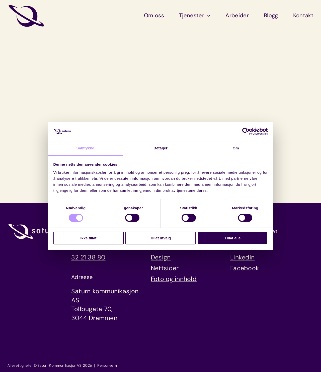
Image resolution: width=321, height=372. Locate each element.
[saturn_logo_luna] (33, 225)
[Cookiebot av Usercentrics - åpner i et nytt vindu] (246, 131)
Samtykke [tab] (85, 148)
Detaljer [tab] (160, 148)
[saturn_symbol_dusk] (26, 6)
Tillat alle (233, 238)
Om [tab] (235, 148)
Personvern (107, 365)
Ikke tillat (88, 238)
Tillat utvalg (160, 238)
